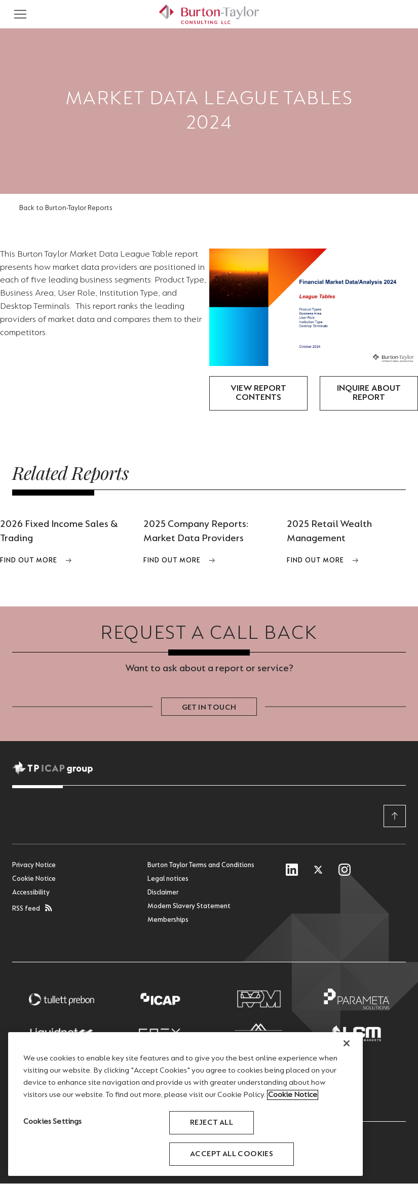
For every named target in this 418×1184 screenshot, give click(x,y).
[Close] (346, 1043)
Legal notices (167, 879)
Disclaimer (162, 893)
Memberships (167, 920)
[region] (185, 1104)
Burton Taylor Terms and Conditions (200, 866)
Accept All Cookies (231, 1154)
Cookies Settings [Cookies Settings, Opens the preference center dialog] (52, 1122)
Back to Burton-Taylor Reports (65, 208)
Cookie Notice (34, 879)
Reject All (211, 1123)
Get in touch (209, 708)
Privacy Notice (34, 866)
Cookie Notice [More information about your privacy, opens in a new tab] (292, 1095)
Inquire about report (369, 393)
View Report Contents (258, 393)
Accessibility (31, 893)
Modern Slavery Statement (189, 907)
